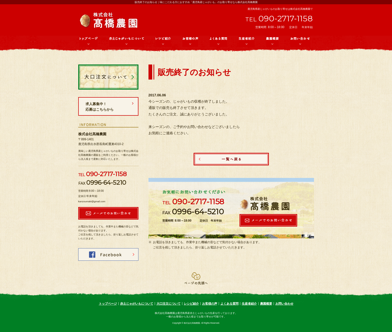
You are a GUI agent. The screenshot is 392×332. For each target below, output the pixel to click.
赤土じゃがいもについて (136, 303)
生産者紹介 (249, 303)
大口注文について (168, 303)
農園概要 (266, 303)
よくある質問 (229, 303)
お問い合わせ (284, 303)
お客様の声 (209, 303)
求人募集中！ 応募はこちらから (107, 106)
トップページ (108, 303)
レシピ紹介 (191, 303)
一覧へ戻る (231, 159)
